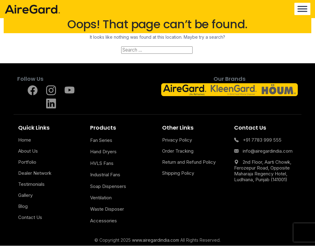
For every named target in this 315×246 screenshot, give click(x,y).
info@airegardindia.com (263, 151)
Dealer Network (34, 173)
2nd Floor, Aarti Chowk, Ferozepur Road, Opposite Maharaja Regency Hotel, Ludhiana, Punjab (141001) (262, 171)
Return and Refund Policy (189, 162)
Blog (23, 206)
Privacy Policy (177, 140)
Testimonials (31, 184)
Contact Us (30, 218)
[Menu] (302, 9)
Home (24, 140)
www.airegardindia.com (155, 240)
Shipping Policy (178, 173)
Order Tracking (177, 151)
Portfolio (27, 162)
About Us (28, 151)
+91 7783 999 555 (257, 140)
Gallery (25, 195)
